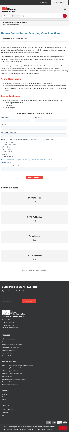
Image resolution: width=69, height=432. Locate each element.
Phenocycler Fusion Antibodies (10, 347)
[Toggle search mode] (12, 16)
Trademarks (5, 412)
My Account (43, 2)
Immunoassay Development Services (12, 368)
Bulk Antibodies (8, 339)
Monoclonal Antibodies (8, 350)
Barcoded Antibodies (8, 342)
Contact (4, 397)
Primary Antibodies (7, 353)
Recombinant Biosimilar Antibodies (12, 344)
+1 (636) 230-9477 (8, 323)
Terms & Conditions (7, 409)
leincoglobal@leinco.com (10, 327)
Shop (34, 201)
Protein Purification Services (10, 385)
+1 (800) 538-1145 (8, 325)
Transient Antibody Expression (10, 382)
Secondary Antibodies (8, 356)
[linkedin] (9, 319)
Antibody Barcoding (7, 376)
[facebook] (2, 319)
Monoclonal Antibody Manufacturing (12, 373)
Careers (4, 399)
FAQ (3, 415)
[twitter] (6, 319)
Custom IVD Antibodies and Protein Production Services (17, 365)
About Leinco (5, 394)
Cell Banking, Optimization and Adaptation (13, 379)
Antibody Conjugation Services (10, 371)
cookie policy (48, 429)
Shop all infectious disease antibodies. (34, 270)
